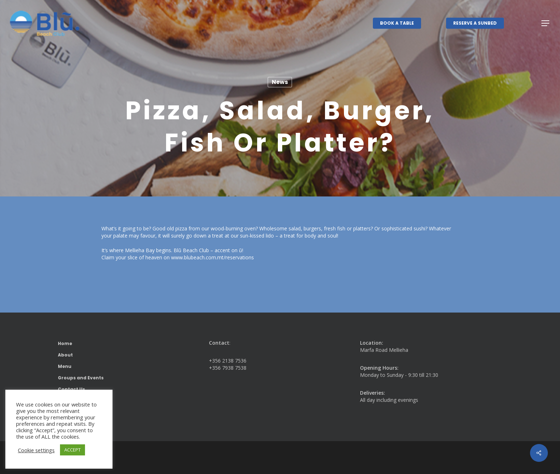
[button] (545, 23)
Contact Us (71, 389)
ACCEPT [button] (72, 449)
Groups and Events (81, 378)
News (280, 82)
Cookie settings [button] (36, 450)
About (65, 355)
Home (65, 343)
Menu (64, 366)
